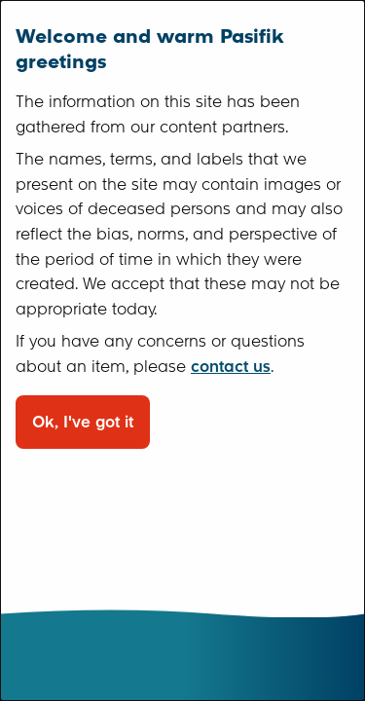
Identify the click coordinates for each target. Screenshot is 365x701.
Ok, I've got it (82, 422)
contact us (231, 366)
